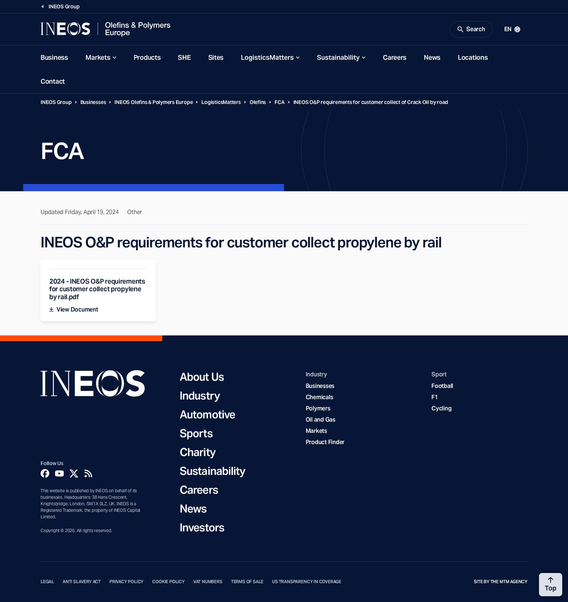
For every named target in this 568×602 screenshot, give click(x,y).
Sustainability (338, 57)
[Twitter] (74, 473)
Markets (97, 57)
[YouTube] (59, 473)
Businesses (93, 102)
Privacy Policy (126, 581)
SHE (184, 57)
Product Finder (325, 442)
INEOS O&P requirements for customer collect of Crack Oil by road (370, 102)
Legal (47, 581)
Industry (200, 395)
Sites (216, 57)
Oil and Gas (320, 419)
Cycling (441, 408)
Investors (202, 527)
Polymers (318, 408)
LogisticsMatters (267, 57)
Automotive (207, 414)
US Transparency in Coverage (306, 581)
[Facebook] (45, 473)
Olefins (258, 102)
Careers (394, 57)
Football (442, 385)
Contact (53, 81)
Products (147, 57)
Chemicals (319, 397)
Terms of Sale (247, 581)
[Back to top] (550, 584)
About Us (202, 376)
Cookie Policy (168, 581)
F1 (434, 397)
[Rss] (88, 473)
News (432, 57)
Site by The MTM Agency (500, 581)
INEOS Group (56, 102)
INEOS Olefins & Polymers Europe (153, 102)
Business (54, 57)
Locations (473, 57)
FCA (279, 102)
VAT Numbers (207, 581)
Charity (198, 452)
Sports (196, 433)
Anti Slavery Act (82, 581)
